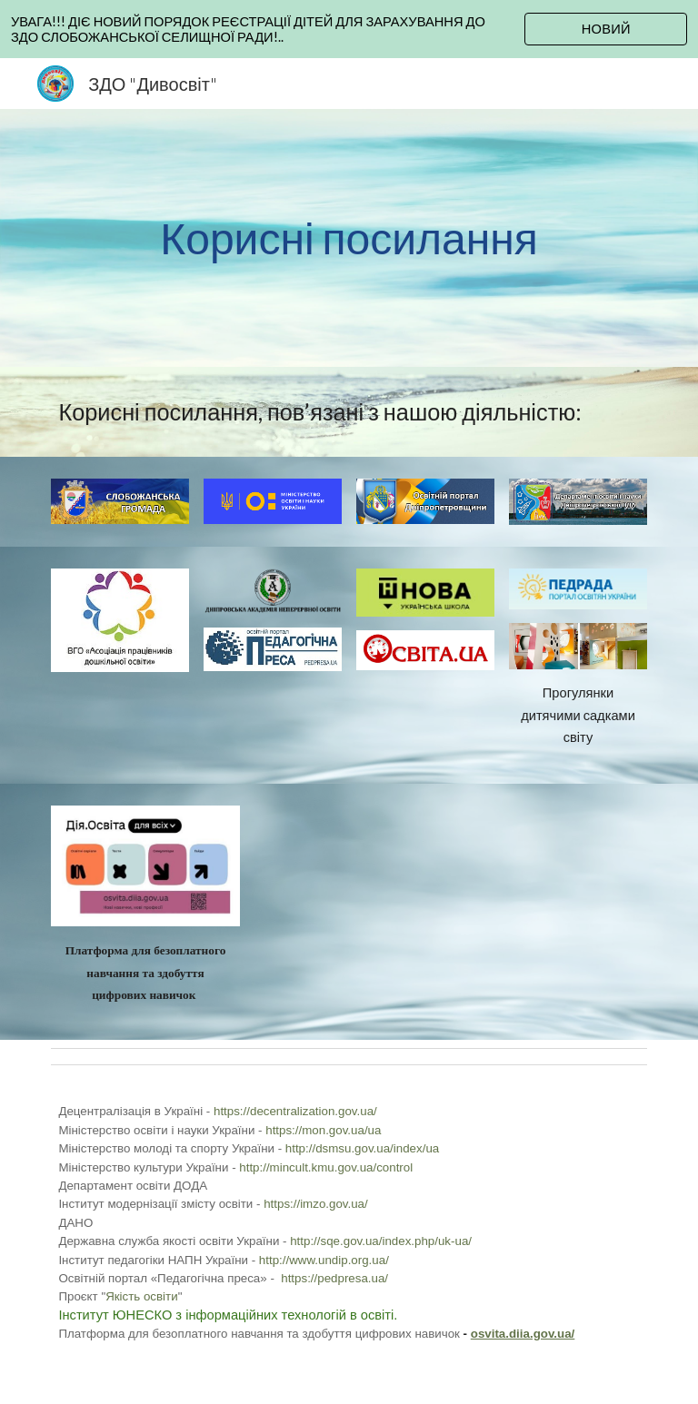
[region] (349, 29)
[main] (348, 238)
